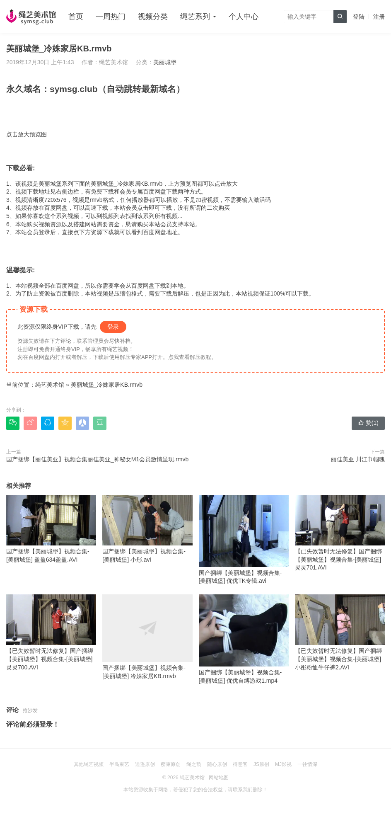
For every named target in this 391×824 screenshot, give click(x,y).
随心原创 (217, 764)
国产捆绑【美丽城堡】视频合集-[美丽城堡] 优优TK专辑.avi (244, 539)
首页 (75, 16)
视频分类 (153, 16)
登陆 (358, 16)
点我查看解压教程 (189, 357)
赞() (368, 422)
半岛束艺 (119, 764)
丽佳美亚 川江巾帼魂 (358, 459)
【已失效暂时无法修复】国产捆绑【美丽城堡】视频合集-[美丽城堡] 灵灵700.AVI (51, 632)
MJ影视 (283, 764)
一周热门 (111, 16)
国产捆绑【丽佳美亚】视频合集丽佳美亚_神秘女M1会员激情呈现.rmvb (97, 459)
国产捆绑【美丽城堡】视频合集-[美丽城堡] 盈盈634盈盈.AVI (51, 529)
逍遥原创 (145, 764)
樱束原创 (171, 764)
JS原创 (261, 764)
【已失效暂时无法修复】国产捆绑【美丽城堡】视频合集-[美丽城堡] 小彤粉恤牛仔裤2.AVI (340, 632)
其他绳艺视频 (89, 764)
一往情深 (307, 764)
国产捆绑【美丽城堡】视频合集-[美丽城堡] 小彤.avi (147, 529)
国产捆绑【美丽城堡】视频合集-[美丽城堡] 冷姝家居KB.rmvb (147, 636)
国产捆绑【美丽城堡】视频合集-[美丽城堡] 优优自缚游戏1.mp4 (244, 638)
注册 (379, 16)
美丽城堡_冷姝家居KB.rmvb (106, 384)
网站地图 (219, 777)
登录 (113, 326)
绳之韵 (193, 764)
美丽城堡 (164, 62)
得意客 (240, 764)
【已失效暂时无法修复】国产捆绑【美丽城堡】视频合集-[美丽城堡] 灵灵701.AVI (340, 533)
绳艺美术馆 (49, 384)
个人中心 (243, 16)
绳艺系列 (195, 16)
